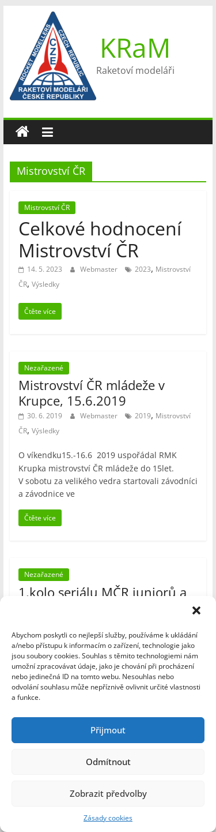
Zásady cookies (108, 818)
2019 (143, 416)
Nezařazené (43, 368)
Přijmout (108, 730)
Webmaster (99, 269)
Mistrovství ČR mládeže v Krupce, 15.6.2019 (91, 392)
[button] (197, 612)
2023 (143, 269)
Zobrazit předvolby (108, 793)
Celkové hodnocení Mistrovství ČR (99, 239)
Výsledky (45, 284)
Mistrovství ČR (47, 207)
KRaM (135, 47)
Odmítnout (108, 761)
